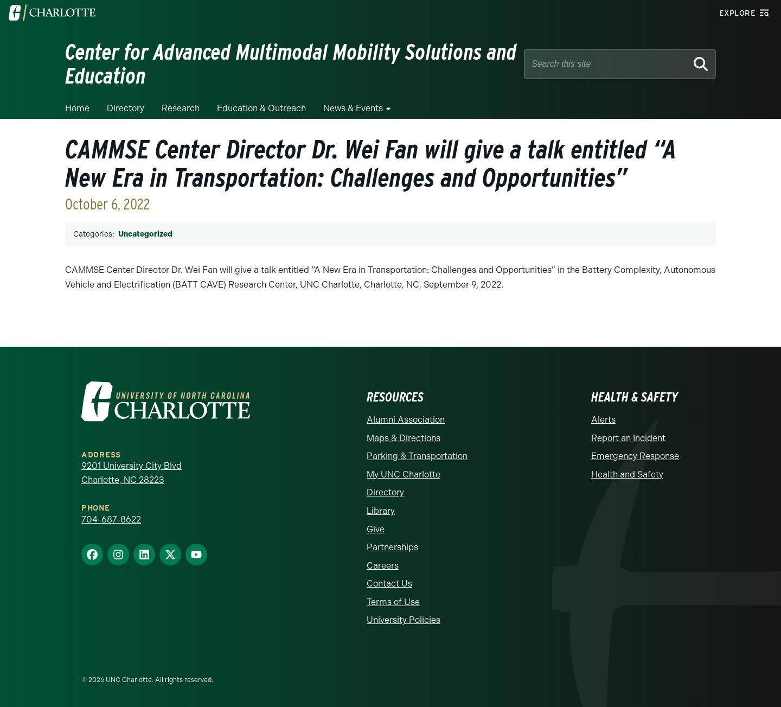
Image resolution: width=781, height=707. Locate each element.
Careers (383, 565)
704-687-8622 (111, 519)
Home (77, 108)
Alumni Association (406, 420)
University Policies (403, 620)
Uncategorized (145, 234)
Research (181, 108)
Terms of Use (393, 602)
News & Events (353, 108)
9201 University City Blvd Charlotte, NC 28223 (131, 473)
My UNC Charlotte (403, 474)
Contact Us (389, 583)
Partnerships (392, 547)
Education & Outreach (261, 108)
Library (381, 511)
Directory (125, 108)
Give (376, 529)
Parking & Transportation (417, 456)
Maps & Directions (403, 438)
